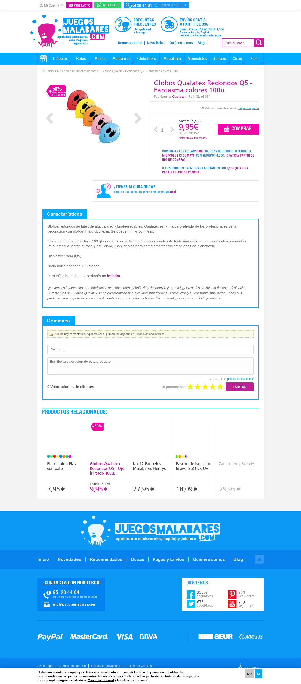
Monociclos (197, 58)
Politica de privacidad (105, 666)
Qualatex (179, 97)
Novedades (155, 43)
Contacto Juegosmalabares (156, 5)
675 (205, 603)
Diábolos (60, 58)
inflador (113, 276)
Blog (201, 43)
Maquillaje (172, 58)
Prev (49, 118)
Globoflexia (146, 58)
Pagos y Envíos (168, 559)
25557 (205, 594)
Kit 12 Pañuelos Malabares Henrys (149, 466)
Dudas (137, 559)
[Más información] (100, 680)
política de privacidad (240, 379)
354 (246, 594)
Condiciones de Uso (72, 666)
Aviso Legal (45, 666)
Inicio (50, 71)
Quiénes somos (181, 43)
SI (258, 674)
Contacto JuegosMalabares (71, 594)
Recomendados (130, 43)
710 (246, 603)
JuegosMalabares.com (69, 31)
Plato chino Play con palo (61, 466)
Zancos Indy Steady (236, 463)
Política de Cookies (139, 666)
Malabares (121, 58)
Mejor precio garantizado (193, 138)
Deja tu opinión (248, 108)
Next (138, 118)
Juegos (219, 58)
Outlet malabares (86, 71)
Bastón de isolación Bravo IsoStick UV (193, 466)
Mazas (100, 58)
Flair (254, 58)
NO (249, 674)
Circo (237, 58)
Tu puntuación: (173, 387)
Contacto (82, 6)
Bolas (81, 58)
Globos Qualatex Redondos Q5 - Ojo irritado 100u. (107, 468)
